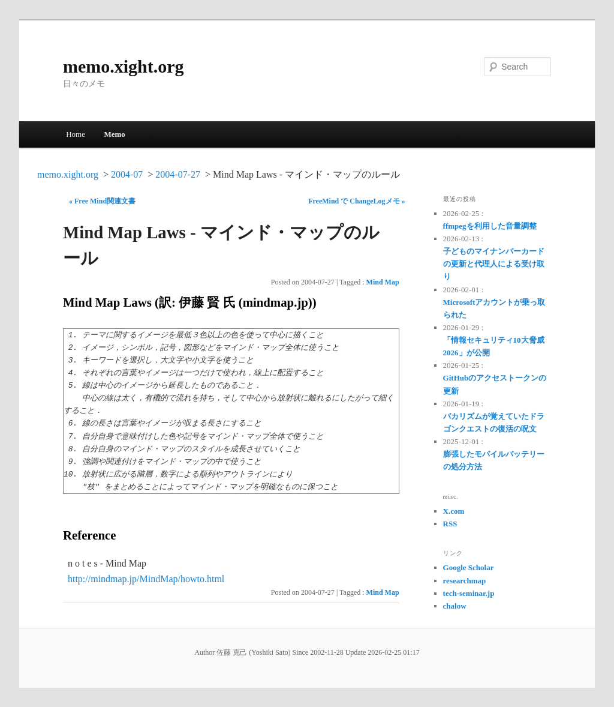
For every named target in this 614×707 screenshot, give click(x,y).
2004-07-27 (177, 174)
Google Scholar (468, 567)
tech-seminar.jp (469, 593)
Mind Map (382, 282)
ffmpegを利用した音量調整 (490, 225)
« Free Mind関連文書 (102, 201)
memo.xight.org (123, 66)
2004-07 (127, 174)
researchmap (464, 580)
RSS (450, 523)
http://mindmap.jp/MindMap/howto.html (146, 579)
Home (75, 134)
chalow (454, 605)
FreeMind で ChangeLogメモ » (356, 201)
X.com (454, 511)
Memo (114, 134)
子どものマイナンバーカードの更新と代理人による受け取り (493, 264)
